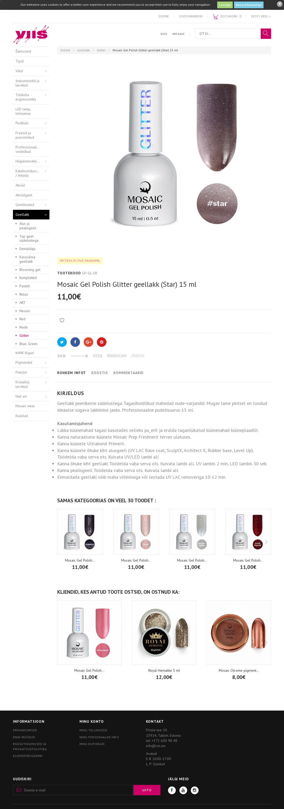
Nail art (21, 396)
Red (22, 319)
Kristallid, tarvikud (23, 384)
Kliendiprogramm (27, 756)
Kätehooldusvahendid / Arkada (32, 173)
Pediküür (22, 123)
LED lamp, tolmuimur (23, 111)
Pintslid (21, 372)
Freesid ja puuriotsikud (25, 135)
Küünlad (22, 415)
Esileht (65, 50)
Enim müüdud (24, 737)
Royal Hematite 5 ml (164, 670)
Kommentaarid (128, 372)
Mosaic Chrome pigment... (239, 670)
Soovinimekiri (190, 16)
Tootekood (69, 273)
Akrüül (20, 185)
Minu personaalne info (99, 737)
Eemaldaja (27, 248)
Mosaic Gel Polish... (136, 560)
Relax (23, 294)
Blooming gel (29, 269)
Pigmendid (24, 362)
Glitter (101, 50)
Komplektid (28, 277)
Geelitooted (25, 204)
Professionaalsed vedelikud (29, 149)
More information (249, 5)
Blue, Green (28, 343)
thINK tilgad (25, 352)
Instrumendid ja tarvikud (27, 83)
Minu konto (91, 721)
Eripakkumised (25, 730)
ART (22, 302)
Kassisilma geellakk (27, 259)
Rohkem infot (71, 372)
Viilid (19, 71)
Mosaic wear (25, 406)
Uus (164, 34)
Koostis (99, 372)
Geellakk (83, 50)
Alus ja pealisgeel (27, 225)
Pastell (24, 286)
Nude (23, 327)
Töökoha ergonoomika (26, 97)
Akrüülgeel (24, 195)
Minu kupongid (92, 744)
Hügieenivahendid (29, 161)
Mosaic (178, 34)
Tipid (20, 61)
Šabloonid (23, 51)
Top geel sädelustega (28, 238)
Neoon (24, 311)
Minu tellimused (93, 730)
